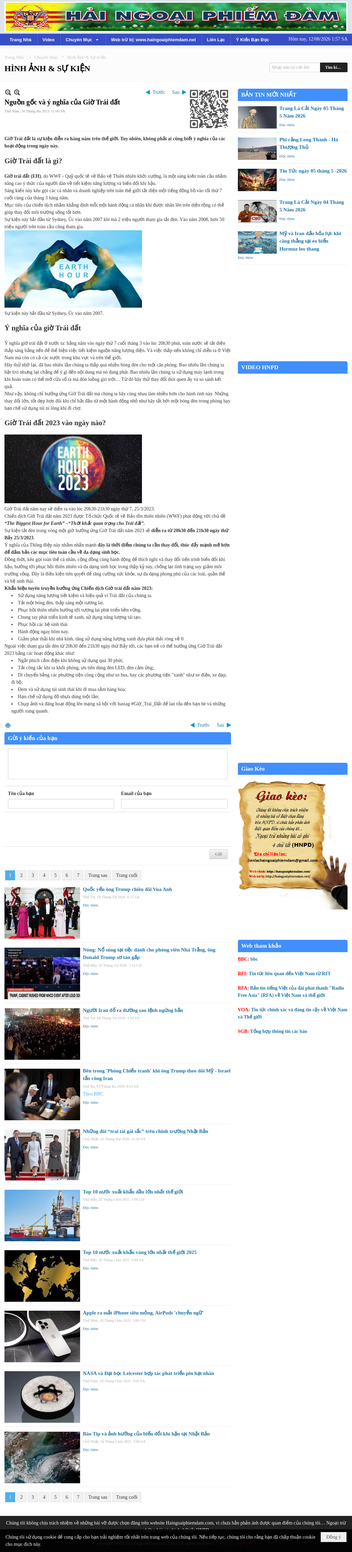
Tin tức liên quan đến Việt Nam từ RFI (289, 973)
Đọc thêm (90, 905)
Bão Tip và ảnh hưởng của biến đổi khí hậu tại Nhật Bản (146, 1434)
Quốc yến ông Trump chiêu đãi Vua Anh (127, 889)
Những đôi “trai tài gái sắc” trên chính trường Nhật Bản (145, 1131)
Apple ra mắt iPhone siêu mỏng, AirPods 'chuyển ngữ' (143, 1313)
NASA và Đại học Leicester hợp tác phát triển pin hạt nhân (148, 1373)
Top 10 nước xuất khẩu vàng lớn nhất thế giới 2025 (140, 1252)
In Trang (7, 725)
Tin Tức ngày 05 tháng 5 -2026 (313, 171)
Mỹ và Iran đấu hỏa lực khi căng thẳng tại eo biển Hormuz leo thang (310, 241)
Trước (159, 92)
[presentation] (60, 829)
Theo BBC (93, 1094)
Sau (175, 92)
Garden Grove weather (293, 357)
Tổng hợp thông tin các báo (278, 1031)
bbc (254, 959)
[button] (83, 39)
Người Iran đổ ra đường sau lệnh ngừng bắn (133, 1010)
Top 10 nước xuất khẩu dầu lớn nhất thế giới (133, 1192)
